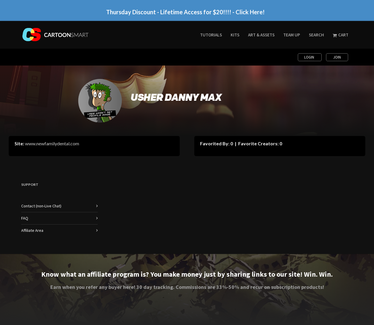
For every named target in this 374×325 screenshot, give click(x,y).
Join (337, 57)
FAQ (24, 218)
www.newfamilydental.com (52, 143)
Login (309, 57)
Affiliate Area (32, 230)
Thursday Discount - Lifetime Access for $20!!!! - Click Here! (185, 11)
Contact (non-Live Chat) (41, 206)
